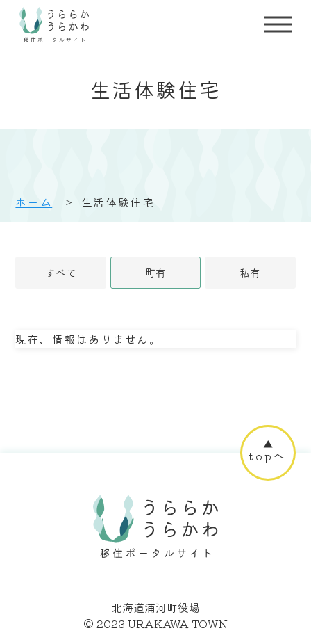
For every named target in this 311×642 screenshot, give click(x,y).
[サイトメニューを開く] (278, 24)
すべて (60, 272)
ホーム (33, 201)
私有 (249, 272)
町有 (155, 272)
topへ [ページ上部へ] (268, 455)
